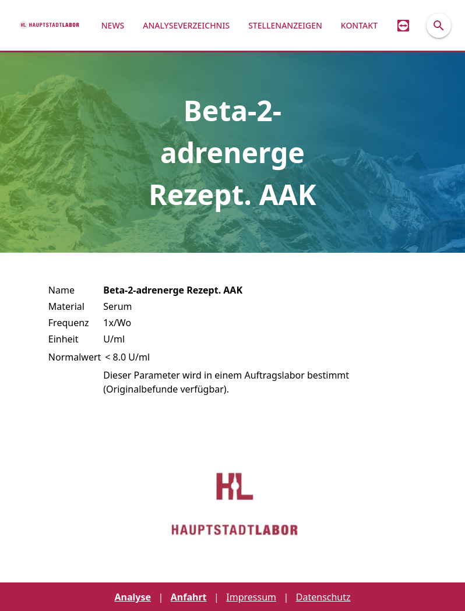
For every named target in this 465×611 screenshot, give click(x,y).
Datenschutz (323, 597)
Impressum (251, 597)
